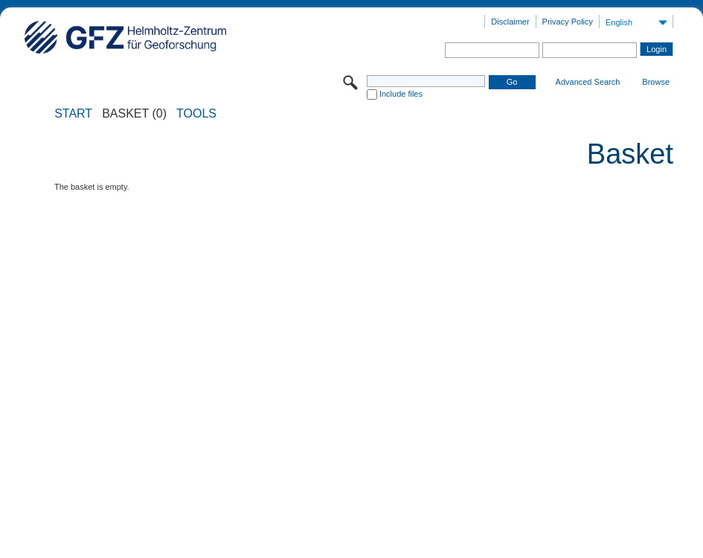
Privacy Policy (567, 21)
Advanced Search (588, 81)
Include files (401, 93)
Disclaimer (510, 21)
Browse (656, 81)
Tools (196, 114)
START (73, 114)
